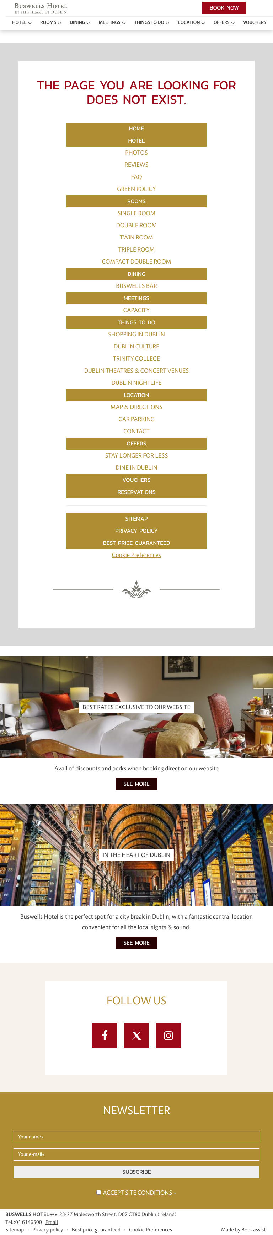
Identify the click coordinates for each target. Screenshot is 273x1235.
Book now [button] (224, 8)
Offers (222, 22)
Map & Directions (137, 407)
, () (118, 1214)
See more (136, 784)
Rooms (48, 22)
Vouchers (254, 22)
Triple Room (136, 249)
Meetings (110, 22)
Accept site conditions (137, 1193)
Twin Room (136, 237)
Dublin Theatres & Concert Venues (136, 370)
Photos (136, 152)
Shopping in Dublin (136, 334)
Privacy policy (136, 531)
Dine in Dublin (136, 467)
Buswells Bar (136, 286)
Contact (136, 431)
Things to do (149, 22)
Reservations (136, 492)
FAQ (136, 177)
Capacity (136, 310)
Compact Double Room (136, 261)
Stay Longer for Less (136, 455)
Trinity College (136, 358)
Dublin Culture (136, 346)
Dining (77, 22)
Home (136, 128)
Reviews (136, 165)
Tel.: (23, 1222)
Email (52, 1222)
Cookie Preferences (136, 555)
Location (189, 22)
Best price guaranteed (136, 543)
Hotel (19, 22)
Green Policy (136, 189)
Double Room (136, 225)
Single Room (137, 213)
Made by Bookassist (243, 1229)
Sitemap (136, 519)
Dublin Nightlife (137, 383)
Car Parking (136, 419)
